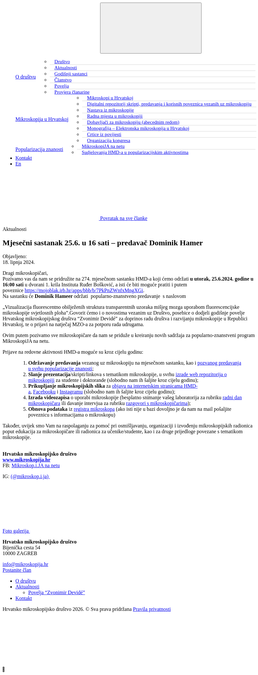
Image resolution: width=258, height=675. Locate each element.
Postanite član (17, 570)
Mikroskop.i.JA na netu (36, 465)
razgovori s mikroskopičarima (157, 403)
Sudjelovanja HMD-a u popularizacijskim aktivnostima (135, 152)
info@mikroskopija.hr (25, 564)
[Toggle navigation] (151, 28)
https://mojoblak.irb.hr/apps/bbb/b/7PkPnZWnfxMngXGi (84, 290)
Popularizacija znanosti (39, 149)
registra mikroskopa (94, 409)
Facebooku (44, 391)
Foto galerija (64, 531)
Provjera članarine (72, 92)
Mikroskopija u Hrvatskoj (41, 119)
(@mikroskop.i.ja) (30, 476)
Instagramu (71, 391)
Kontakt (23, 158)
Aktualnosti (27, 586)
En (18, 163)
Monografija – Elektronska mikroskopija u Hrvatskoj (138, 128)
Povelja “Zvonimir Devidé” (56, 592)
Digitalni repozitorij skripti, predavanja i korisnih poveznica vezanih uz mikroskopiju (169, 103)
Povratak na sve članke (75, 218)
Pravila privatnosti (152, 609)
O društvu (25, 77)
